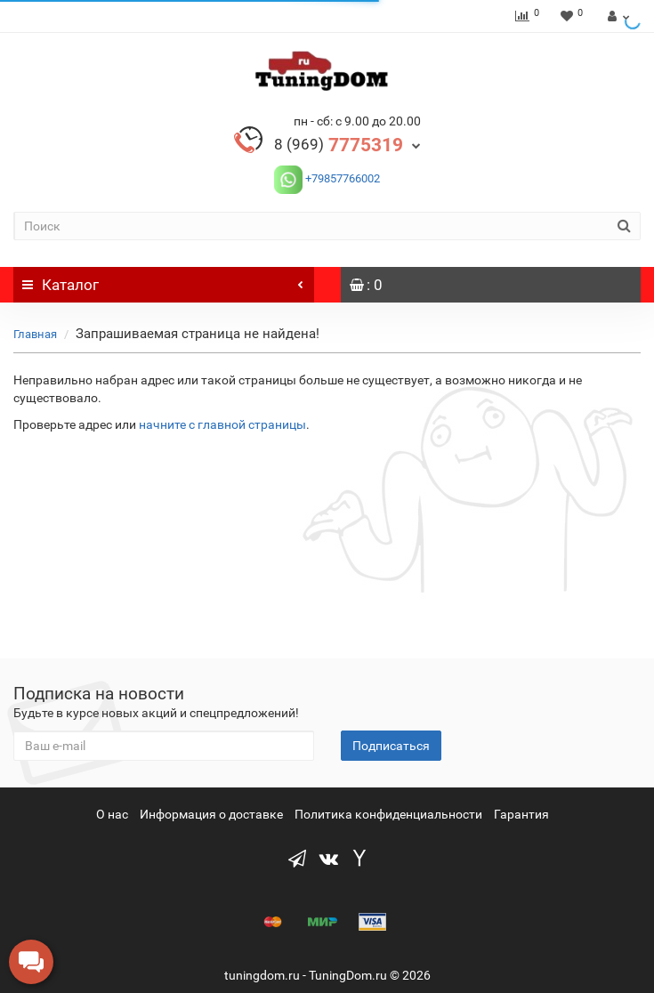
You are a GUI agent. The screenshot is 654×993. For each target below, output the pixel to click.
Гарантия (521, 814)
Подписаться (391, 746)
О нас (112, 814)
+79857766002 (341, 178)
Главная (35, 334)
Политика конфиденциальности (388, 814)
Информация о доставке (211, 814)
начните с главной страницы (222, 424)
